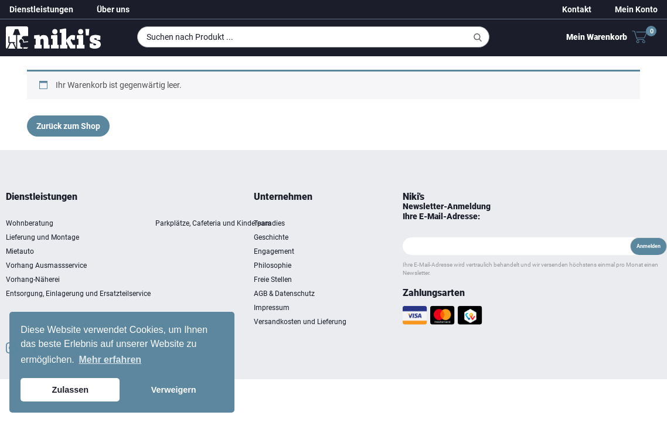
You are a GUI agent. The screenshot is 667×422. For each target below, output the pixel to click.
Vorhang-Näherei (161, 279)
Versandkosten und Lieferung (393, 329)
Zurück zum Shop (68, 126)
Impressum (381, 308)
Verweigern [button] (173, 389)
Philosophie (381, 265)
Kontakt (576, 9)
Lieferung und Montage (170, 237)
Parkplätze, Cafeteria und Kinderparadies (348, 223)
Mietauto (148, 251)
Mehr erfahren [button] (110, 360)
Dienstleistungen (41, 9)
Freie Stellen (382, 279)
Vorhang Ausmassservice (174, 265)
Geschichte (380, 237)
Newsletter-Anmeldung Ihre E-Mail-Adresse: (513, 211)
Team (371, 223)
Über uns (113, 9)
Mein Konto (636, 9)
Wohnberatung (157, 223)
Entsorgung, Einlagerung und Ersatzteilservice (206, 294)
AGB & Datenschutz (393, 294)
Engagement (383, 251)
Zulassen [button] (70, 389)
